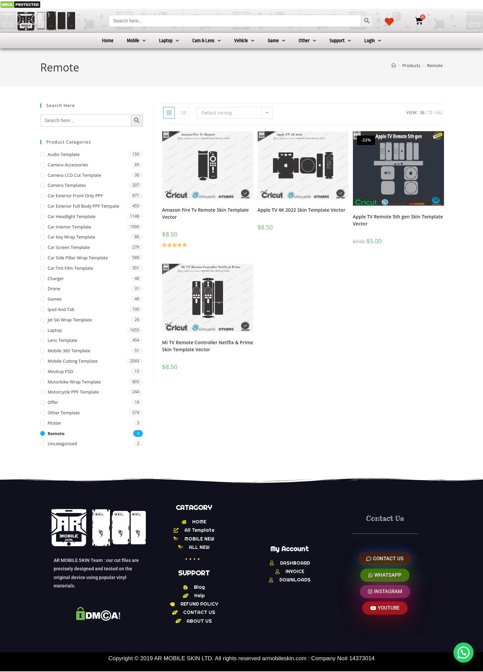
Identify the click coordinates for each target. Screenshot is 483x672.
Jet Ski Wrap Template (70, 320)
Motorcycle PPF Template (73, 392)
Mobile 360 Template (69, 351)
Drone (54, 289)
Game (276, 41)
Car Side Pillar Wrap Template (78, 258)
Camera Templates (67, 185)
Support (340, 41)
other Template (64, 413)
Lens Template (62, 340)
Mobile (136, 41)
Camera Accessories (68, 165)
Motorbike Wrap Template (74, 382)
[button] (463, 652)
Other (307, 41)
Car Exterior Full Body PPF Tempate (83, 206)
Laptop (169, 41)
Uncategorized (62, 444)
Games (55, 299)
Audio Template (64, 154)
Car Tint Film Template (70, 268)
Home (107, 40)
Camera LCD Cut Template (74, 175)
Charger (56, 278)
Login (372, 41)
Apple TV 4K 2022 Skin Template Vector (301, 210)
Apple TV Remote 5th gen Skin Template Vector (398, 220)
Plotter (54, 423)
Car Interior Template (69, 227)
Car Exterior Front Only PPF (75, 196)
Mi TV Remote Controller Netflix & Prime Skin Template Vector (207, 346)
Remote (435, 65)
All (439, 112)
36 (422, 112)
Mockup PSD (60, 371)
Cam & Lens (206, 41)
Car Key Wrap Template (71, 237)
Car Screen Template (69, 247)
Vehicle (244, 41)
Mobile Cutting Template (73, 361)
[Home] (393, 65)
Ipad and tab (61, 309)
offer (53, 402)
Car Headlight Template (72, 216)
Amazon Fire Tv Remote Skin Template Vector (205, 213)
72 (430, 112)
